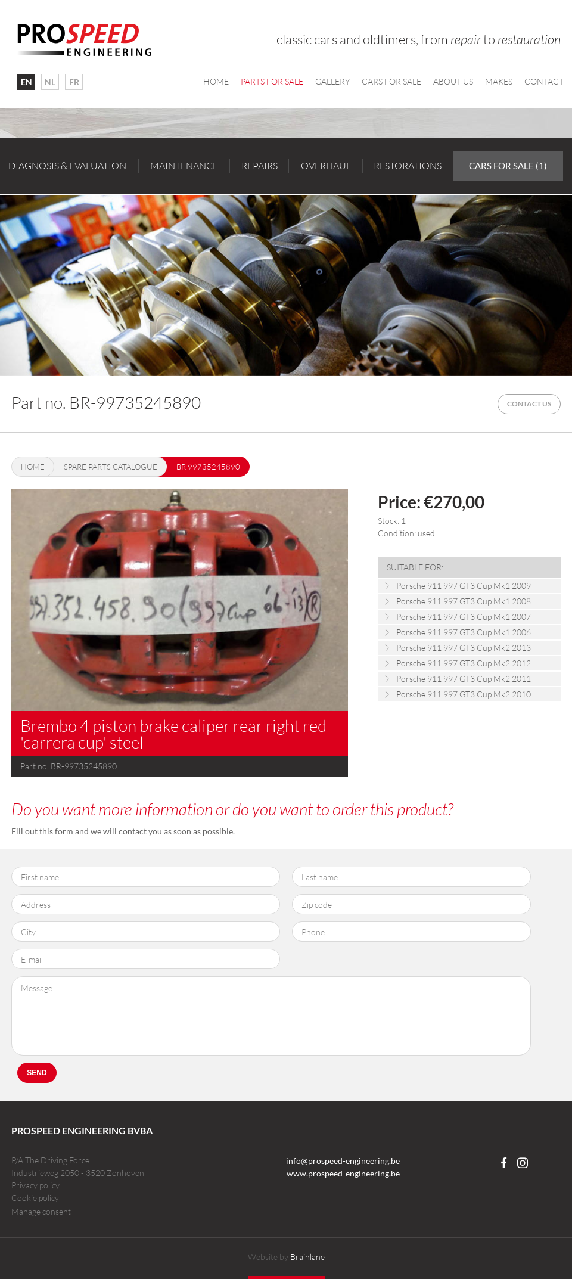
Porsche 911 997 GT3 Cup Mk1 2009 (463, 585)
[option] (286, 285)
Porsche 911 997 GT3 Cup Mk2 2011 (463, 678)
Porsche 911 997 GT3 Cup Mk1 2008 (463, 601)
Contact (544, 81)
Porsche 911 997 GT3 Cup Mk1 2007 (463, 616)
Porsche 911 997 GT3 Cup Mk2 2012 (463, 663)
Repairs (259, 166)
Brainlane (307, 1257)
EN (26, 82)
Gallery (332, 81)
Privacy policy (35, 1185)
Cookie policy (35, 1198)
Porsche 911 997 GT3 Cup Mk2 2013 (463, 647)
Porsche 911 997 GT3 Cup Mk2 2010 (463, 694)
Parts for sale (272, 81)
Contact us (529, 403)
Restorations (408, 166)
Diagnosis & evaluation (67, 166)
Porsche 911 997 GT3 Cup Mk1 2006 (463, 632)
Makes (498, 81)
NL (50, 82)
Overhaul (326, 166)
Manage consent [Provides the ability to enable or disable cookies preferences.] (41, 1211)
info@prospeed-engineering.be (343, 1161)
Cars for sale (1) (508, 165)
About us (453, 81)
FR (74, 82)
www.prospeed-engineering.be (343, 1173)
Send (36, 1073)
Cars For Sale (391, 81)
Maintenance (184, 166)
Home (216, 81)
